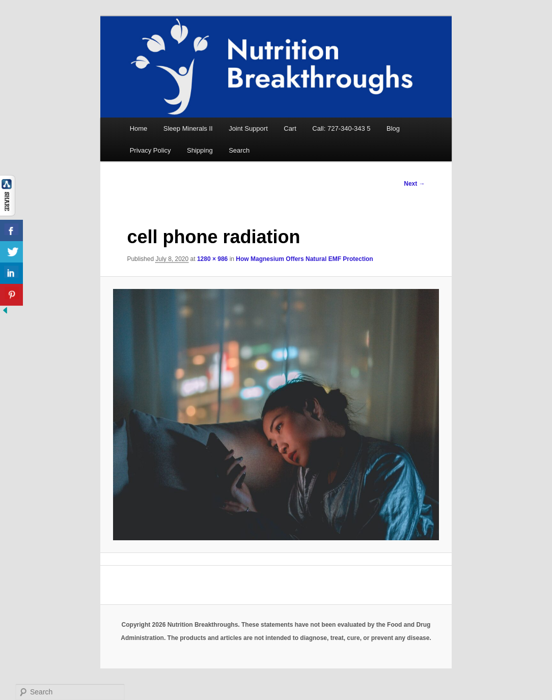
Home (139, 128)
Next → (414, 183)
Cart (290, 128)
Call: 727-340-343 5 (341, 128)
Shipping (200, 150)
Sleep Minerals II (188, 128)
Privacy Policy (150, 150)
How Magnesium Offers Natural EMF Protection (304, 258)
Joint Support (248, 128)
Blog (393, 128)
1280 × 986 (212, 258)
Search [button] (239, 150)
